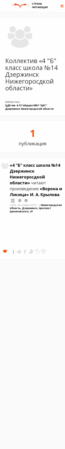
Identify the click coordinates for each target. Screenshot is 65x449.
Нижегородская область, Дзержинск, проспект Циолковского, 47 (36, 208)
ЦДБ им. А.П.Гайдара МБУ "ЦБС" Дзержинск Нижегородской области (29, 107)
